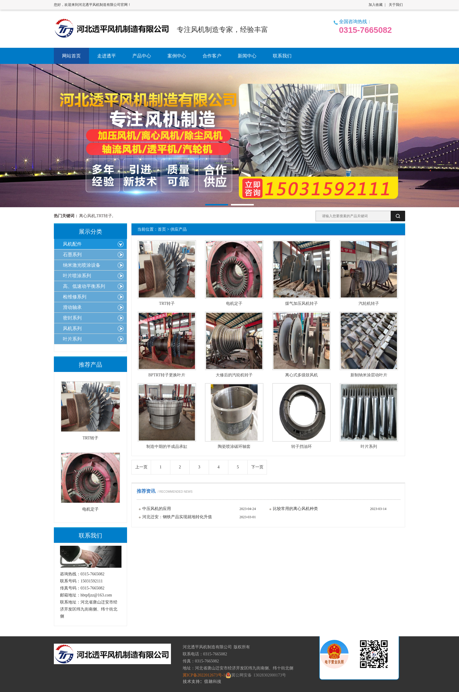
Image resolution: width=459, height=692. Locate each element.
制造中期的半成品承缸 (166, 447)
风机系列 (72, 328)
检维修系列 (74, 296)
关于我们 (396, 5)
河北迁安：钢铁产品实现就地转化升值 (177, 517)
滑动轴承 (72, 307)
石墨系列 (72, 254)
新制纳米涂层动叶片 (368, 375)
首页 (162, 229)
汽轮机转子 (369, 304)
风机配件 (72, 244)
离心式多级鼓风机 (301, 375)
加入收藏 (376, 5)
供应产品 (178, 229)
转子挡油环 (301, 447)
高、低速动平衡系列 (84, 286)
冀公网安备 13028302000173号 (256, 675)
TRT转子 (167, 304)
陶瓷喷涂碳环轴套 (234, 447)
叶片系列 (369, 447)
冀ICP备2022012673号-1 (205, 675)
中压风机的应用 (156, 508)
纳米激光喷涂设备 (81, 265)
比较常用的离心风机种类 (295, 508)
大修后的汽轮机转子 (234, 375)
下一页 (257, 467)
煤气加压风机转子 (301, 304)
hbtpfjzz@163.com (96, 595)
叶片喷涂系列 (77, 275)
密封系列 (72, 317)
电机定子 (234, 304)
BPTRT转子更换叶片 (167, 375)
